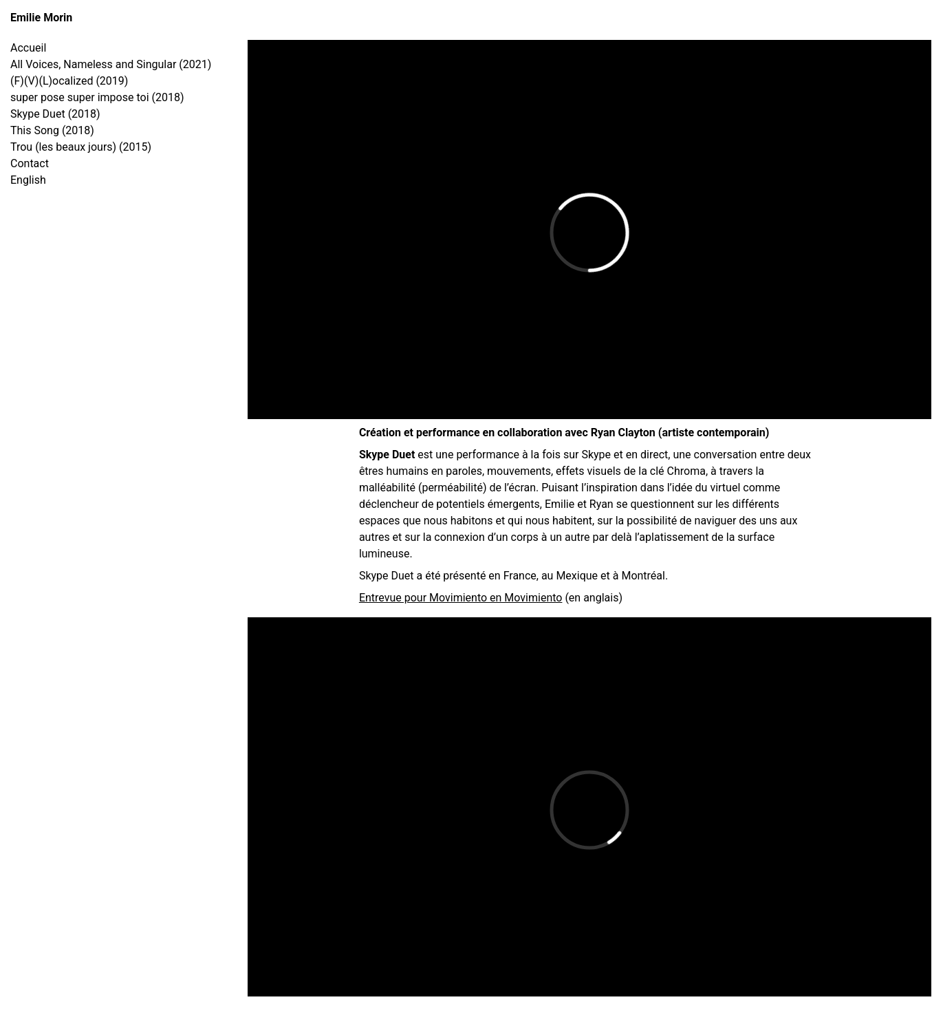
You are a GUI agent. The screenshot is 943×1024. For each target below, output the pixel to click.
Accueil (28, 47)
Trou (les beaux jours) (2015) (80, 146)
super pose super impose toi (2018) (97, 97)
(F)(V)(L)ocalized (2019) (69, 80)
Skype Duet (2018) (55, 113)
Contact (29, 163)
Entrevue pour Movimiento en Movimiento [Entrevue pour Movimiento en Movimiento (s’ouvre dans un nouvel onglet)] (461, 597)
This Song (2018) (52, 130)
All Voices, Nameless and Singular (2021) (110, 64)
